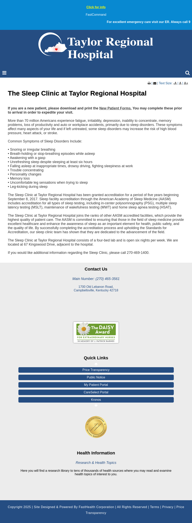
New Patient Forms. (115, 108)
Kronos (96, 399)
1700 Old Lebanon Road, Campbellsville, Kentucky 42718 (96, 288)
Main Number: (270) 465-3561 (96, 279)
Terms (154, 507)
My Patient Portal (96, 384)
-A (175, 83)
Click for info (96, 7)
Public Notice (96, 377)
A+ (186, 83)
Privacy (167, 507)
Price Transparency (96, 370)
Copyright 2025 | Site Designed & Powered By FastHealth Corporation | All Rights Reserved (77, 507)
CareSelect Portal (96, 392)
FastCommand (96, 14)
